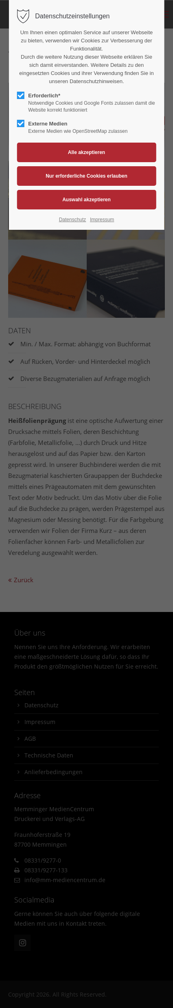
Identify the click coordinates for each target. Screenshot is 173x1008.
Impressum (102, 219)
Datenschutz (72, 219)
